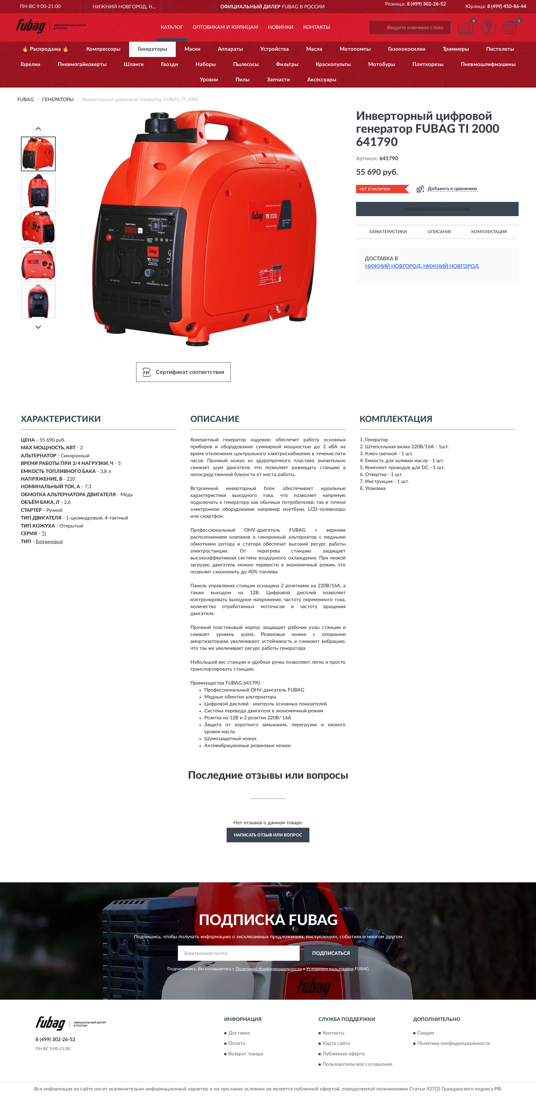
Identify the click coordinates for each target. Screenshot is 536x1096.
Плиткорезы (427, 64)
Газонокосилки (406, 49)
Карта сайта (336, 1043)
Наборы (206, 64)
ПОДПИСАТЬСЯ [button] (331, 953)
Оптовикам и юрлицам (225, 27)
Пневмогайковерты (82, 64)
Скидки (425, 1033)
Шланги (134, 64)
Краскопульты (333, 64)
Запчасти (278, 79)
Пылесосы (246, 64)
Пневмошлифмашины (488, 64)
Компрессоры (103, 49)
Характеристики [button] (388, 232)
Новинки (280, 27)
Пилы (243, 79)
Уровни (209, 79)
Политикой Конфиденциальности (269, 969)
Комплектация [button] (489, 232)
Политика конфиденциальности (453, 1043)
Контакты (316, 27)
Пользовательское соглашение (357, 1064)
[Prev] (38, 128)
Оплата (236, 1043)
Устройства (274, 49)
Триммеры (456, 49)
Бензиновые (49, 541)
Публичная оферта (344, 1054)
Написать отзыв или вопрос (268, 835)
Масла (314, 49)
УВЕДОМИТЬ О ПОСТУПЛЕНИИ (437, 209)
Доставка (239, 1033)
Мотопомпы (355, 49)
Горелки (30, 64)
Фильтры (287, 64)
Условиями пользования (330, 969)
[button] (415, 9)
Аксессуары (321, 79)
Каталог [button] (172, 27)
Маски (192, 49)
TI (44, 533)
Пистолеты (500, 49)
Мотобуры (381, 64)
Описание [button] (439, 232)
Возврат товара (245, 1054)
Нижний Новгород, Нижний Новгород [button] (422, 266)
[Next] (38, 327)
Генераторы (152, 49)
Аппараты (230, 49)
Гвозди (169, 64)
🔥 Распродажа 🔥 (45, 49)
